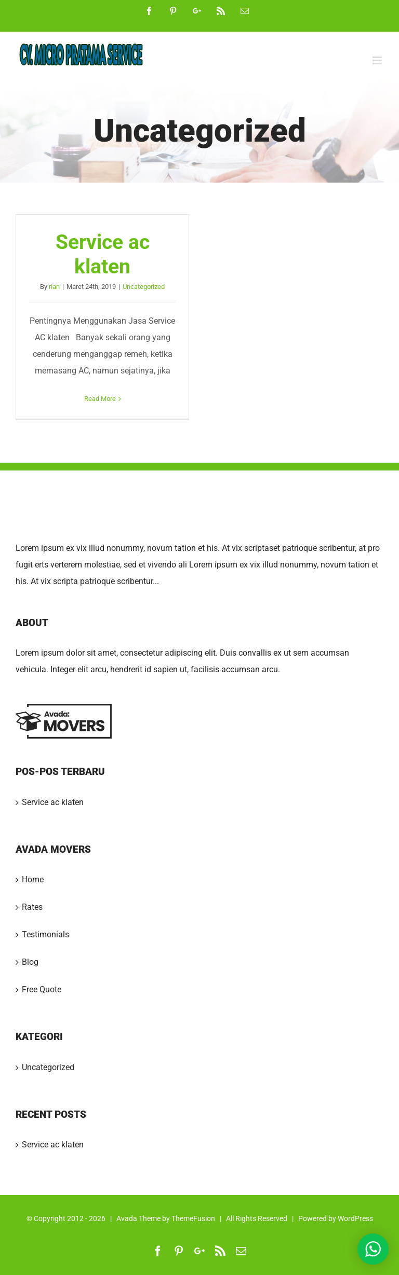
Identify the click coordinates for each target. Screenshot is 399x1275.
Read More (100, 399)
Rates (32, 907)
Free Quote (41, 989)
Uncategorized (144, 286)
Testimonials (45, 934)
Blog (30, 962)
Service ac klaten (103, 254)
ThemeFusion (193, 1218)
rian (54, 286)
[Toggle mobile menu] (378, 60)
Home (33, 879)
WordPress (355, 1218)
